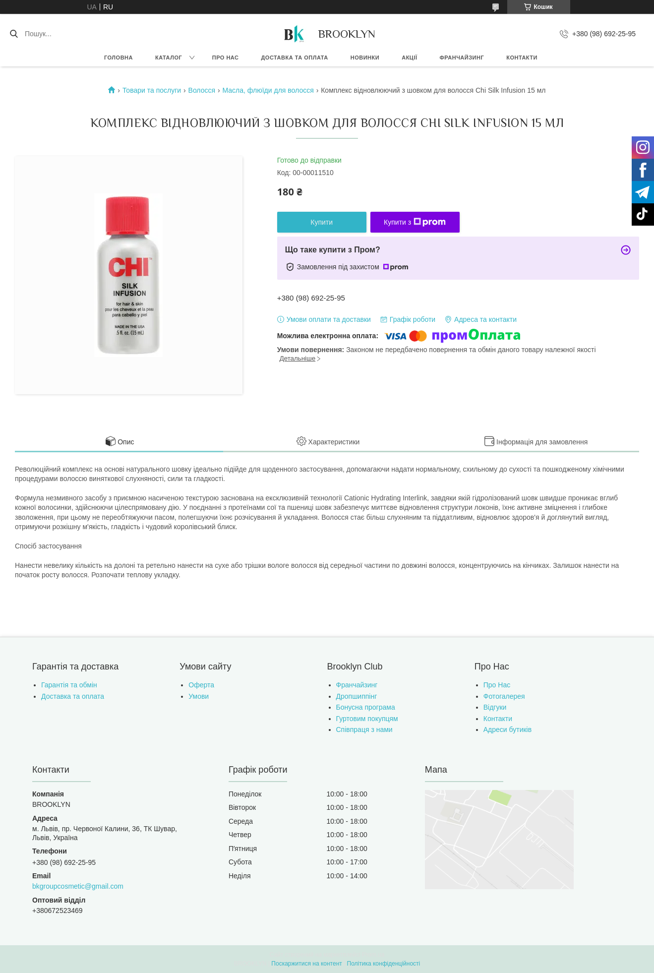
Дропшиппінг (356, 696)
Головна (118, 58)
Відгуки (495, 707)
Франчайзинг (461, 58)
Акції (409, 58)
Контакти (521, 58)
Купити (321, 222)
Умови (198, 696)
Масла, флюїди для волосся (268, 90)
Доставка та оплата (294, 58)
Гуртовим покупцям (367, 719)
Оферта (201, 685)
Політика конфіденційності (383, 963)
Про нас (225, 58)
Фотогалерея (504, 696)
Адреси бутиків (507, 729)
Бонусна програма (365, 707)
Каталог (168, 58)
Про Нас (496, 685)
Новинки (365, 58)
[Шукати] (13, 34)
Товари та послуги (151, 90)
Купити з (415, 222)
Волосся (202, 90)
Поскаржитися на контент (306, 963)
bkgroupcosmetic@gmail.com (77, 886)
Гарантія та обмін (69, 685)
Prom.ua (373, 954)
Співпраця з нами (364, 729)
